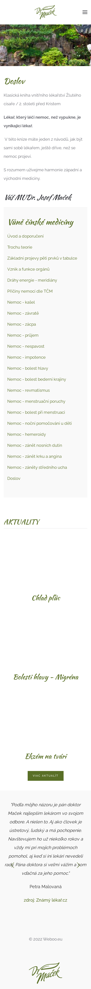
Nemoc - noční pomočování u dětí (39, 423)
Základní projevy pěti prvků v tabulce (42, 258)
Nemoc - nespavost (25, 346)
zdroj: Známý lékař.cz (45, 900)
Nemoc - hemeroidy (26, 434)
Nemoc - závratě (23, 313)
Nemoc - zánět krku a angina (34, 456)
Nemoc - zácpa (21, 324)
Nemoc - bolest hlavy (27, 368)
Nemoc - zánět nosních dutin (34, 445)
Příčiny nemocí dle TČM (30, 291)
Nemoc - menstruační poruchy (36, 401)
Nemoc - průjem (23, 335)
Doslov (13, 478)
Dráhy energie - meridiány (32, 280)
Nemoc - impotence (26, 357)
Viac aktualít (45, 775)
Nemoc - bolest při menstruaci (36, 412)
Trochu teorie (19, 247)
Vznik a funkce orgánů (28, 269)
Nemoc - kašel (21, 302)
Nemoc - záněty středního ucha (37, 467)
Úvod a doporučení (25, 236)
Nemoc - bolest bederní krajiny (36, 379)
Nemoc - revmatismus (28, 390)
